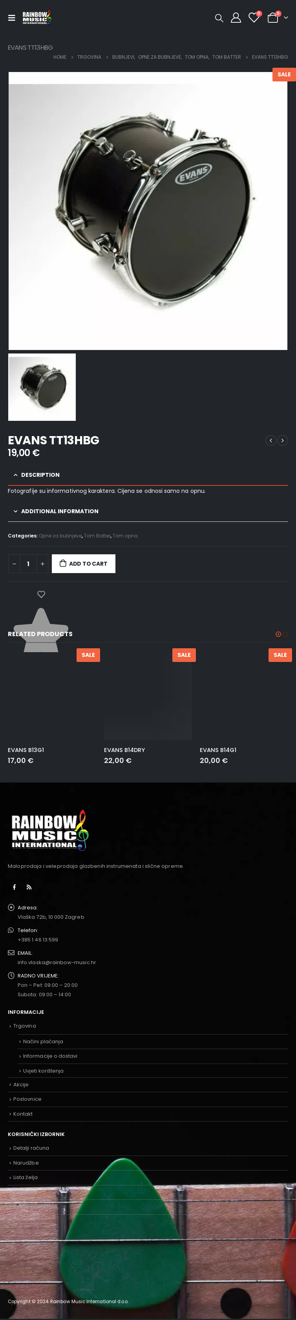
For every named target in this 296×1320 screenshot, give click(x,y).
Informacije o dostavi (50, 1056)
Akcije (21, 1084)
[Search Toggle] (219, 18)
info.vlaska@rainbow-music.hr (57, 962)
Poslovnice (27, 1099)
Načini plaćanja (43, 1041)
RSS (29, 887)
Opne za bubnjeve (60, 535)
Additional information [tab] (60, 511)
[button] (278, 634)
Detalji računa (31, 1148)
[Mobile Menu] (14, 17)
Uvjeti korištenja (43, 1071)
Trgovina (24, 1026)
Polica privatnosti (35, 1206)
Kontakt (23, 1114)
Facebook (14, 887)
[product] (52, 696)
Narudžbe (26, 1163)
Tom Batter (97, 535)
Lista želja (25, 1177)
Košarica (25, 1192)
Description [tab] (40, 475)
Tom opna (125, 535)
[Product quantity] (28, 563)
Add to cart (88, 564)
